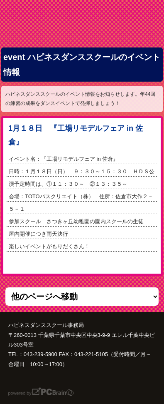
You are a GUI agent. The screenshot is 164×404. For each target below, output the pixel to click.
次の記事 (53, 262)
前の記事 (110, 262)
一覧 (82, 262)
